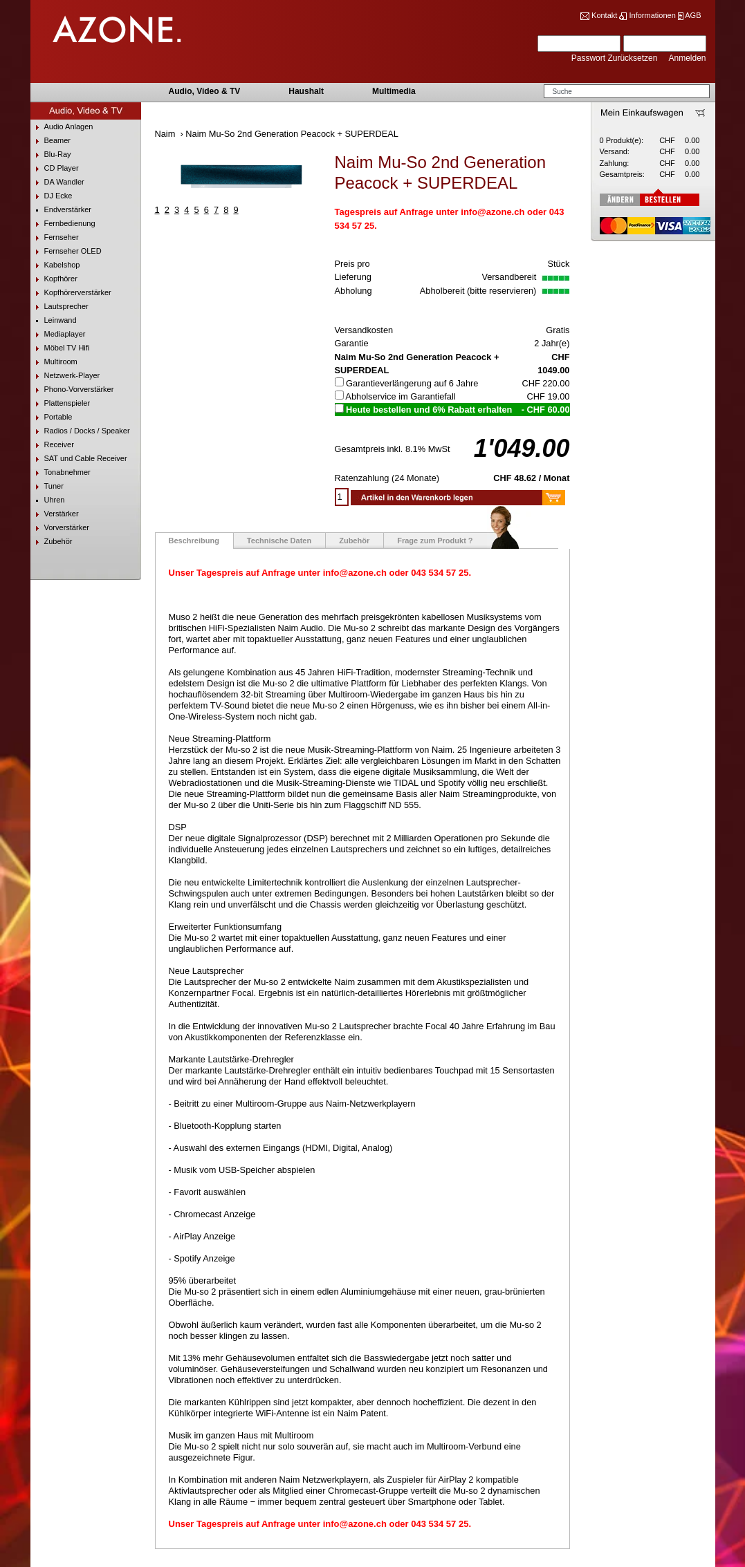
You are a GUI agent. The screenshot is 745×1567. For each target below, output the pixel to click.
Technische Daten (279, 540)
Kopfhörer (53, 278)
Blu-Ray (50, 154)
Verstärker (54, 513)
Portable (51, 417)
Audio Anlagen (61, 126)
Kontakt (604, 15)
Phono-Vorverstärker (72, 389)
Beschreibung (194, 540)
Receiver (52, 444)
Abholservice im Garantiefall (400, 396)
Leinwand (53, 320)
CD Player (54, 168)
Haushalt (306, 91)
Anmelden (687, 58)
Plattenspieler (60, 403)
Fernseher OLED (66, 251)
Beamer (50, 140)
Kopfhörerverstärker (70, 292)
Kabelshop (55, 265)
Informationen (652, 15)
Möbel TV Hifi (60, 348)
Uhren (47, 500)
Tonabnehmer (60, 472)
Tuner (47, 486)
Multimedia (394, 91)
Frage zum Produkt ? (434, 540)
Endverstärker (60, 209)
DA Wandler (57, 182)
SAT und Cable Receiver (78, 458)
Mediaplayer (58, 334)
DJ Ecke (51, 195)
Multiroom (53, 361)
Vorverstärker (59, 527)
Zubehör (51, 541)
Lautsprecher (59, 306)
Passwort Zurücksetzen (615, 58)
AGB (693, 15)
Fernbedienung (62, 223)
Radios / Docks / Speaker (80, 430)
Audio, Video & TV (205, 91)
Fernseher (54, 237)
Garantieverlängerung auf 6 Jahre (412, 383)
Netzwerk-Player (65, 375)
